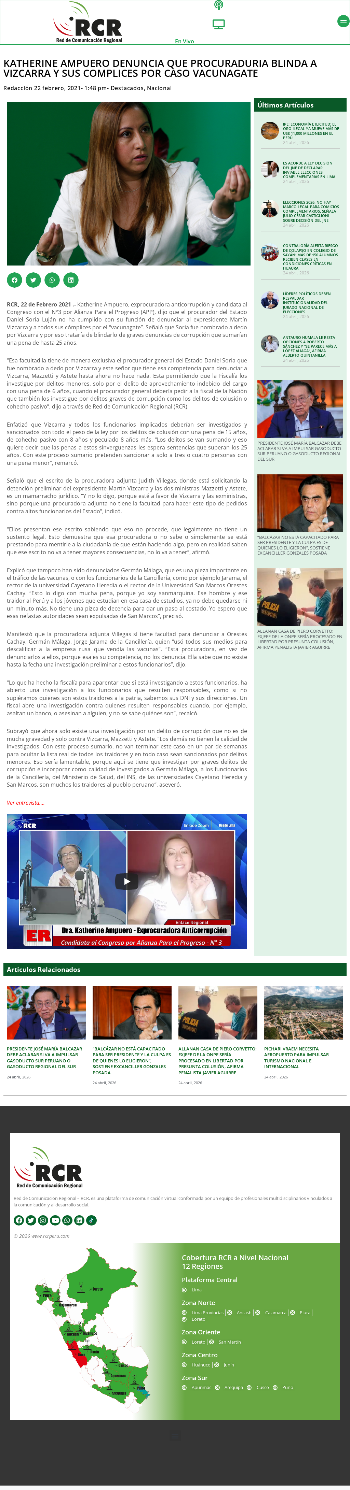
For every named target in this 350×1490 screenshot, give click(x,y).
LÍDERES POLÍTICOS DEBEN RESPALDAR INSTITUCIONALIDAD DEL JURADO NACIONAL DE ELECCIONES (307, 307)
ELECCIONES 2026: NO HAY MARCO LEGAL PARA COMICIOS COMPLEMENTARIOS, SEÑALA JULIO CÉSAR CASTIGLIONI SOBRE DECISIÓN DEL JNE (311, 215)
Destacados (127, 92)
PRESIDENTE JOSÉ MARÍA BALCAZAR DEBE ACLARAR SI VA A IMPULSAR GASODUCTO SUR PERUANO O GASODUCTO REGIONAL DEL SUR (299, 455)
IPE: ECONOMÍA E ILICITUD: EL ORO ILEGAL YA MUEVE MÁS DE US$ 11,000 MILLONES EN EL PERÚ (311, 135)
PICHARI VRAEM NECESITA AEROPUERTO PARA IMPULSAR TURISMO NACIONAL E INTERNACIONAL (296, 1062)
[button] (14, 284)
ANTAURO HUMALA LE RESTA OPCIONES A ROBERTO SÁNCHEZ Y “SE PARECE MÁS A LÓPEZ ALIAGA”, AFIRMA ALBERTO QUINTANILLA (310, 350)
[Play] (126, 886)
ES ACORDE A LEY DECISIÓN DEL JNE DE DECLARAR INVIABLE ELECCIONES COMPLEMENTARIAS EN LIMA (309, 174)
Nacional (159, 92)
